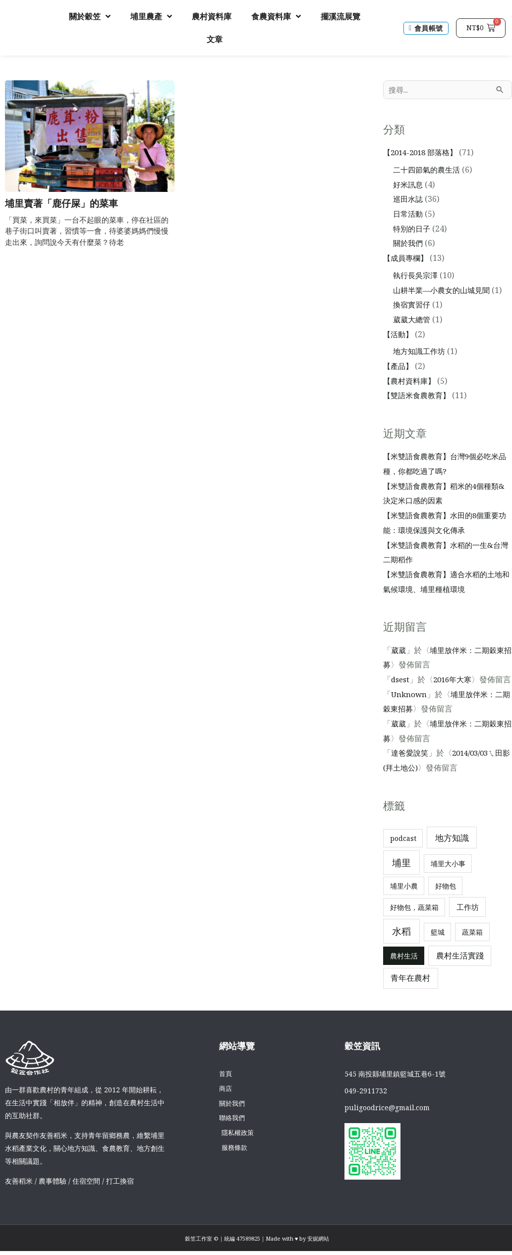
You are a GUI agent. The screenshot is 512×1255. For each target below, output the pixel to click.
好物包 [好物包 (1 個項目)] (445, 901)
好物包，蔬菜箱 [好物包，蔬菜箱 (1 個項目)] (414, 923)
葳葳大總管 (413, 320)
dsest (400, 680)
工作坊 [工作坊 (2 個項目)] (467, 923)
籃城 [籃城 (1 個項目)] (438, 947)
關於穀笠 (90, 16)
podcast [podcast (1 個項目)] (403, 853)
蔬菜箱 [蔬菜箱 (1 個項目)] (472, 947)
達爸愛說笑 (411, 768)
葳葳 (399, 651)
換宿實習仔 (413, 305)
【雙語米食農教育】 (419, 396)
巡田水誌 (409, 199)
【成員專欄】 (407, 258)
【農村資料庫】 (411, 381)
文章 (215, 39)
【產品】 (399, 366)
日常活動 (409, 214)
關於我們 (409, 244)
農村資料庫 (211, 16)
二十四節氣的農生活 (428, 170)
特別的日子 (413, 229)
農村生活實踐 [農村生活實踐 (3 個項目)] (460, 970)
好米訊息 (409, 185)
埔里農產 (151, 16)
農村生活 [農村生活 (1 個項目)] (404, 971)
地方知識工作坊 (421, 352)
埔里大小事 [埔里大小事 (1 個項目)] (448, 879)
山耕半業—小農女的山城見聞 (444, 291)
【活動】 (399, 335)
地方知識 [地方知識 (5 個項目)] (452, 853)
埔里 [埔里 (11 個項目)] (401, 878)
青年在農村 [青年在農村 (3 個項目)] (410, 993)
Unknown (409, 709)
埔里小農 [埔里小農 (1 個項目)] (404, 901)
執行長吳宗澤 (417, 276)
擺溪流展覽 (340, 16)
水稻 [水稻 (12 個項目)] (401, 946)
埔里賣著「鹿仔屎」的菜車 (64, 203)
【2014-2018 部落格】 (423, 153)
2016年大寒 (455, 680)
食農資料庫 (276, 16)
